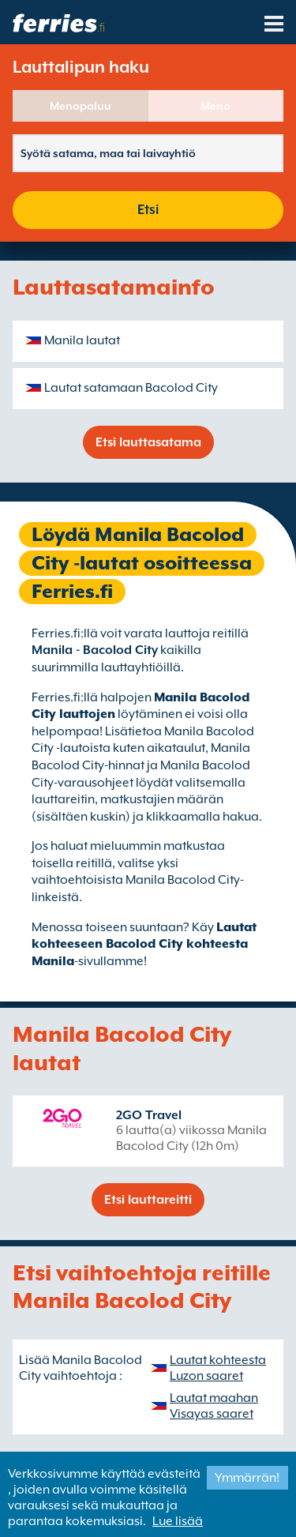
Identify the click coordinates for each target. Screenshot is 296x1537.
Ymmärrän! (247, 1478)
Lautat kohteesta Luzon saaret (218, 1368)
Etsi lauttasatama (148, 442)
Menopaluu (80, 106)
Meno (215, 106)
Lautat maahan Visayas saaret (214, 1406)
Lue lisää (177, 1521)
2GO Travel (149, 1115)
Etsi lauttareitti (148, 1200)
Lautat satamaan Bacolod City (131, 388)
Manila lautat (82, 340)
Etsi (148, 209)
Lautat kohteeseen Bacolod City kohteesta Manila (144, 944)
